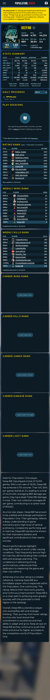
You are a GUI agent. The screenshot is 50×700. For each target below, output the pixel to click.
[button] (4, 3)
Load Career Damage (25, 425)
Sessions (34, 148)
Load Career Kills (25, 345)
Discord (21, 19)
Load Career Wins (25, 305)
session (16, 139)
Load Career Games (25, 385)
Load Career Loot (25, 465)
